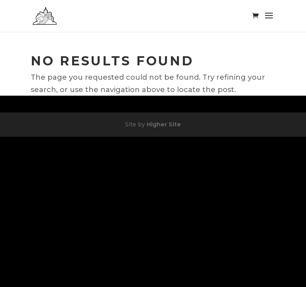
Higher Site (164, 124)
